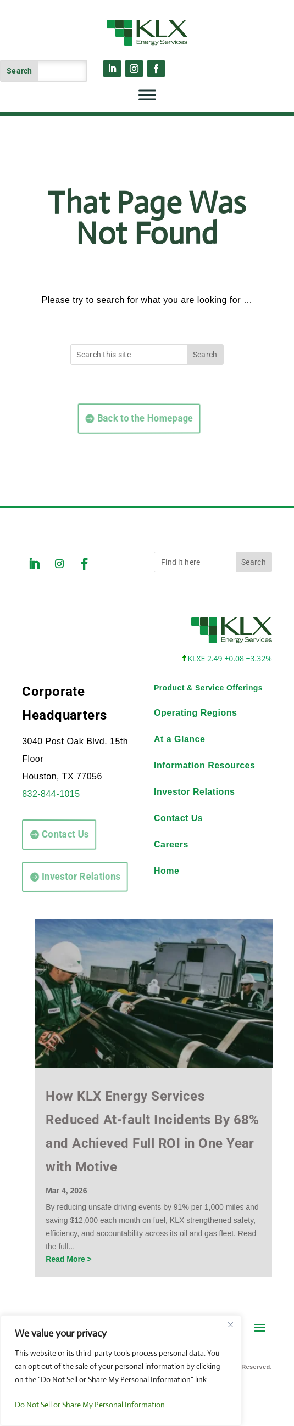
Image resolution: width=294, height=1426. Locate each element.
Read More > (69, 1259)
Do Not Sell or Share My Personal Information (90, 1405)
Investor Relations (66, 876)
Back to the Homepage (113, 417)
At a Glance (179, 739)
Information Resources (204, 765)
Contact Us (55, 834)
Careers (171, 844)
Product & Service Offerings (208, 687)
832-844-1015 (51, 794)
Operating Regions (195, 712)
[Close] (230, 1324)
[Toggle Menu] (147, 94)
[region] (121, 1370)
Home (166, 870)
